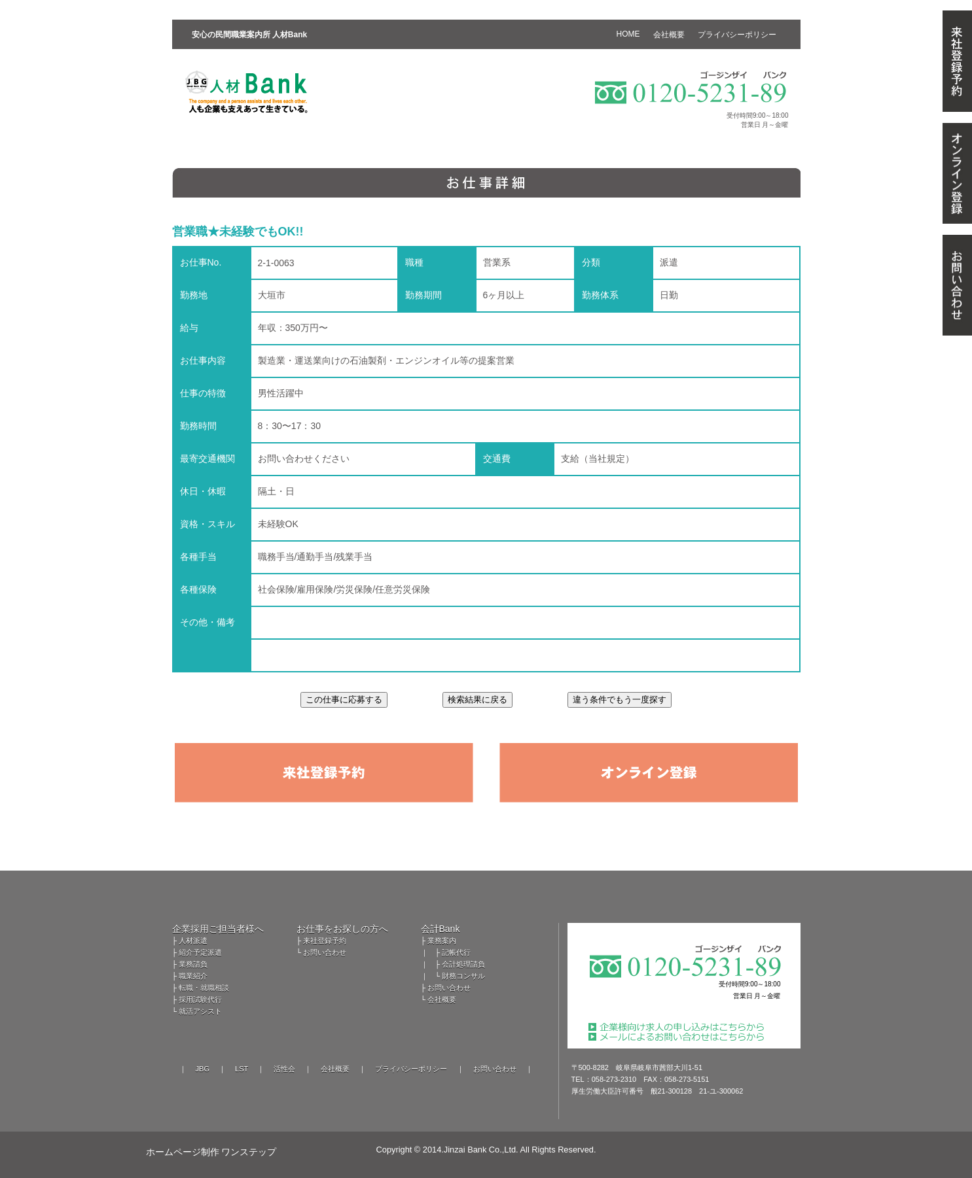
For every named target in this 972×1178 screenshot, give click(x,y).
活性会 (284, 1069)
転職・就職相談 (204, 988)
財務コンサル (463, 976)
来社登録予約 (324, 940)
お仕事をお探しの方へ (342, 929)
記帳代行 (456, 952)
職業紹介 (193, 976)
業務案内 (441, 940)
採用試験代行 (200, 999)
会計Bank (440, 929)
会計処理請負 (463, 964)
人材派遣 (193, 940)
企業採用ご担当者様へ (218, 929)
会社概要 (441, 999)
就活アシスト (200, 1011)
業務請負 (193, 964)
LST (241, 1069)
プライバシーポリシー (411, 1069)
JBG (202, 1069)
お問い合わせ (324, 952)
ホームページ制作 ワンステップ (211, 1152)
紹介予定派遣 (200, 952)
